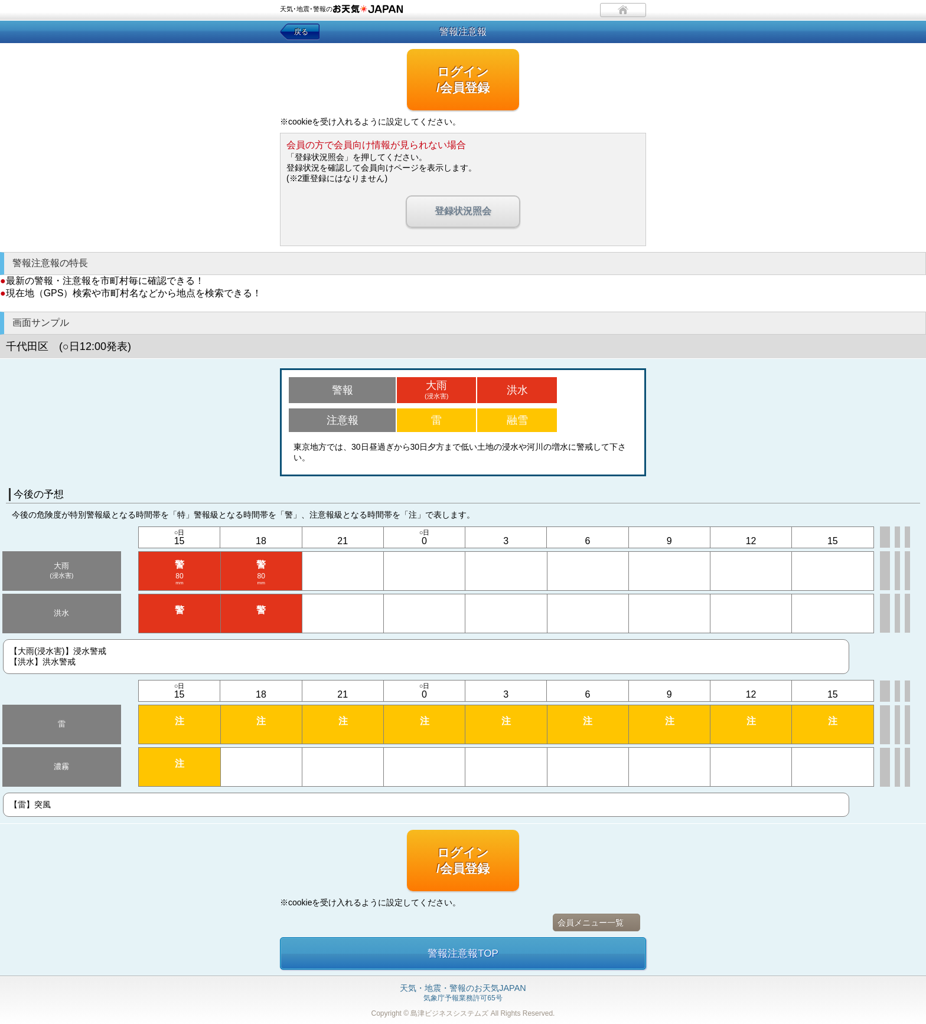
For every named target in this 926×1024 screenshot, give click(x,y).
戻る (301, 32)
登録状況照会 (463, 211)
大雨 (436, 389)
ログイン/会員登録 (463, 79)
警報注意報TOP (463, 953)
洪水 (517, 390)
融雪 (517, 420)
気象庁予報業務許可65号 (463, 993)
